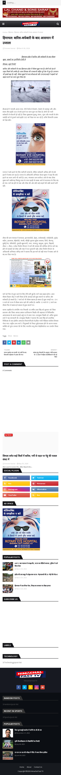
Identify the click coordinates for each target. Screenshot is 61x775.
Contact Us (38, 767)
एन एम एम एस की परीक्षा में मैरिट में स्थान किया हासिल (31, 752)
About (29, 767)
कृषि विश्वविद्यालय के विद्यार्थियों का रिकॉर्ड (27, 741)
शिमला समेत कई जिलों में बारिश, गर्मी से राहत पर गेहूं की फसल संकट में (30, 457)
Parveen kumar (10, 48)
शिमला (10, 336)
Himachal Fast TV (37, 771)
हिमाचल (10, 32)
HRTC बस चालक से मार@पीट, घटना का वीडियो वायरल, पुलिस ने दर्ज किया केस (36, 564)
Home (5, 32)
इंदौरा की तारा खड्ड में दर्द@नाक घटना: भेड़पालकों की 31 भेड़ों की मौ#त (36, 574)
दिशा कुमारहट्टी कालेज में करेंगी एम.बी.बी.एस (28, 730)
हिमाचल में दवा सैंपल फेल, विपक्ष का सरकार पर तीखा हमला (33, 585)
